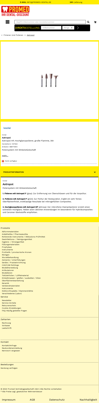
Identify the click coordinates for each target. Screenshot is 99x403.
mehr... (5, 156)
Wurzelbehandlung (10, 257)
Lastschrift (6, 328)
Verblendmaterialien (11, 286)
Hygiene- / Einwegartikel (13, 242)
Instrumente (7, 250)
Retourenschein (9, 305)
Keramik (5, 283)
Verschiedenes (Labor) (12, 293)
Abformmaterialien (10, 232)
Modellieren (7, 273)
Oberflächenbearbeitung (13, 281)
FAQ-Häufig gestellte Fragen (14, 311)
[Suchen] (88, 22)
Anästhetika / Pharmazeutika (15, 234)
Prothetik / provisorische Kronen (16, 252)
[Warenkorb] (95, 21)
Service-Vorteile (9, 303)
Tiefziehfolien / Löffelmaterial (15, 275)
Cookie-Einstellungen (11, 308)
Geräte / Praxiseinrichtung (14, 262)
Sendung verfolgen (9, 368)
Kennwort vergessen (11, 351)
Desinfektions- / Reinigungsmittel (17, 239)
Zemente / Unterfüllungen (13, 260)
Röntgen (5, 255)
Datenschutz (57, 399)
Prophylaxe (7, 247)
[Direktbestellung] (78, 28)
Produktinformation (13, 172)
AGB (32, 399)
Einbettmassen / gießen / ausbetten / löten (21, 278)
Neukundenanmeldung (12, 348)
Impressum (8, 399)
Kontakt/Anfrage (9, 345)
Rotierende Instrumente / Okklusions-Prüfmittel (23, 237)
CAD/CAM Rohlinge (10, 265)
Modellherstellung (10, 268)
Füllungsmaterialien (10, 244)
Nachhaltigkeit (88, 399)
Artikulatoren (8, 270)
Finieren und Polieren (13, 35)
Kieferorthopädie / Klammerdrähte (17, 291)
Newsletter (6, 300)
